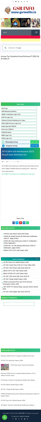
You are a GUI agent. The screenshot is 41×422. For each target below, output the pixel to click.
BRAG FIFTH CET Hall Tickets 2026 (16, 250)
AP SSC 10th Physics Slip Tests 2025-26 (16, 268)
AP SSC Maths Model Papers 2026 (12, 384)
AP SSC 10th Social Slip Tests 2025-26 (16, 276)
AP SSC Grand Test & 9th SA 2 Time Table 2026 (19, 265)
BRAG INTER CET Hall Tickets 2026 (15, 273)
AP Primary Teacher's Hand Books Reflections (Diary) (18, 380)
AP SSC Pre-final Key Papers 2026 (12, 360)
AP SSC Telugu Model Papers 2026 (15, 279)
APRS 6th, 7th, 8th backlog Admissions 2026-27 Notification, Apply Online (20, 247)
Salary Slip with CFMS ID (9, 126)
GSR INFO (22, 413)
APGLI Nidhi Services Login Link (11, 123)
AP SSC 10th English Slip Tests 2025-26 (16, 292)
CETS (20, 161)
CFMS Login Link (7, 138)
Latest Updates (18, 259)
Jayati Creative (24, 416)
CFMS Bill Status (6, 132)
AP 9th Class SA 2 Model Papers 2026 (16, 262)
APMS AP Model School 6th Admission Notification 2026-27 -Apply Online (20, 237)
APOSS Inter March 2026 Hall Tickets (16, 234)
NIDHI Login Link (7, 135)
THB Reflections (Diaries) (9, 111)
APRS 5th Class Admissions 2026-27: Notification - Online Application (21, 242)
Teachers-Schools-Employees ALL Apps (13, 120)
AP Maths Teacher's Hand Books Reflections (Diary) (17, 405)
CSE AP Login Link (7, 117)
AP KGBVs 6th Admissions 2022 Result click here (18, 174)
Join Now (34, 142)
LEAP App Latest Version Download (22, 365)
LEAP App (5, 108)
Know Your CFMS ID (7, 129)
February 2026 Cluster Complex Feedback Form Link (17, 356)
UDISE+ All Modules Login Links (11, 114)
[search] (22, 48)
